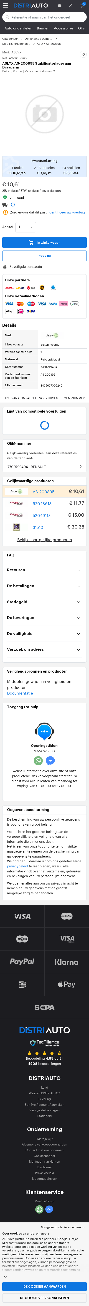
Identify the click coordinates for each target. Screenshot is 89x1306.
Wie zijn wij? (44, 1139)
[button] (60, 5)
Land (44, 1087)
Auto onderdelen (18, 28)
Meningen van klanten (44, 1161)
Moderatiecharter (44, 1178)
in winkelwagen (44, 242)
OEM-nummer (74, 398)
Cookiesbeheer (44, 1156)
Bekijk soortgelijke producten (44, 539)
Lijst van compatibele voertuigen (30, 398)
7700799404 (27, 466)
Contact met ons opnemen (44, 1150)
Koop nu (44, 255)
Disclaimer (44, 1167)
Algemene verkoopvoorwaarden (44, 1144)
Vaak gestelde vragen (44, 1110)
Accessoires (64, 28)
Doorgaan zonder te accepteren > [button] (62, 1227)
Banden (43, 28)
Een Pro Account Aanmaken (44, 1104)
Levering (44, 1099)
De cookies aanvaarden (44, 1286)
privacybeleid (17, 866)
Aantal (7, 227)
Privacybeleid (44, 1173)
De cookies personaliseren (44, 1298)
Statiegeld (44, 1116)
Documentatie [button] (20, 692)
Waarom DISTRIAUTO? (44, 1093)
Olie (81, 28)
